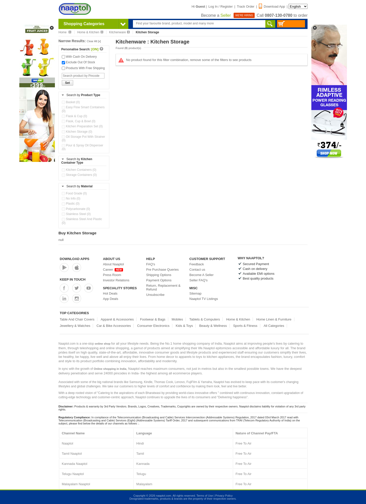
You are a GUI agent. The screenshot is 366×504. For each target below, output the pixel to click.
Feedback (196, 264)
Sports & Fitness (245, 326)
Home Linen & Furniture (274, 319)
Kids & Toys (184, 326)
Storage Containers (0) (79, 175)
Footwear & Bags (152, 319)
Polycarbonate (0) (76, 209)
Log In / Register (220, 6)
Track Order (245, 6)
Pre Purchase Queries (162, 269)
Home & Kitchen (90, 32)
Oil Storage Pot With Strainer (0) (83, 138)
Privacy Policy (224, 495)
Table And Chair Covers (77, 319)
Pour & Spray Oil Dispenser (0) (82, 147)
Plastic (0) (71, 203)
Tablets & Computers (204, 319)
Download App (272, 6)
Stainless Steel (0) (76, 214)
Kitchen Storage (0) (77, 131)
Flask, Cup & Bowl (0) (78, 121)
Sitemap (195, 293)
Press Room (112, 275)
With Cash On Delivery (79, 56)
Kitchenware (119, 32)
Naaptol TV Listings (203, 299)
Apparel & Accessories (117, 319)
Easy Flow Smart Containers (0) (83, 109)
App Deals (110, 299)
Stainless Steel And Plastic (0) (82, 220)
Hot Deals (110, 293)
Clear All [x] (94, 41)
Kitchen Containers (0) (79, 170)
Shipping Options (158, 275)
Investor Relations (116, 280)
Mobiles (177, 319)
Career (113, 269)
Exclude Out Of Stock (78, 62)
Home (64, 32)
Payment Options (159, 280)
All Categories (274, 326)
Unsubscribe (155, 295)
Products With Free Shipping (83, 68)
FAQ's (150, 264)
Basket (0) (71, 102)
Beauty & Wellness (213, 326)
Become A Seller (201, 275)
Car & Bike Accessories (114, 326)
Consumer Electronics (153, 326)
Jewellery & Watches (75, 326)
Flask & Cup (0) (74, 116)
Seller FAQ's (198, 280)
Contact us (197, 269)
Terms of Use (204, 495)
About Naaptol (113, 264)
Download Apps (74, 259)
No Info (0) (71, 198)
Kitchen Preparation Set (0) (82, 126)
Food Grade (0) (74, 193)
